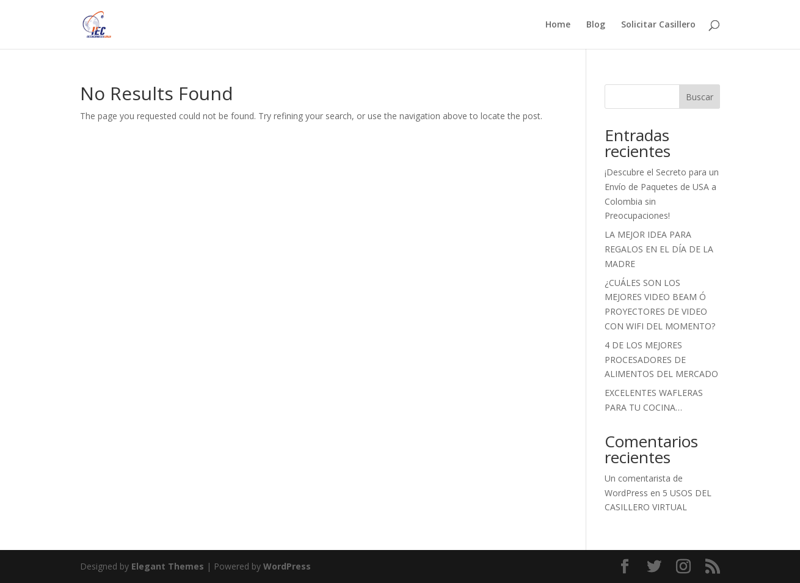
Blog (595, 25)
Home (557, 25)
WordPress (287, 566)
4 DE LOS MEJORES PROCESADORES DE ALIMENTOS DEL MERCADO (661, 359)
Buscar (699, 97)
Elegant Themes (167, 566)
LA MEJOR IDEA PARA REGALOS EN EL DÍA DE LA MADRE (659, 249)
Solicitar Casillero (658, 25)
